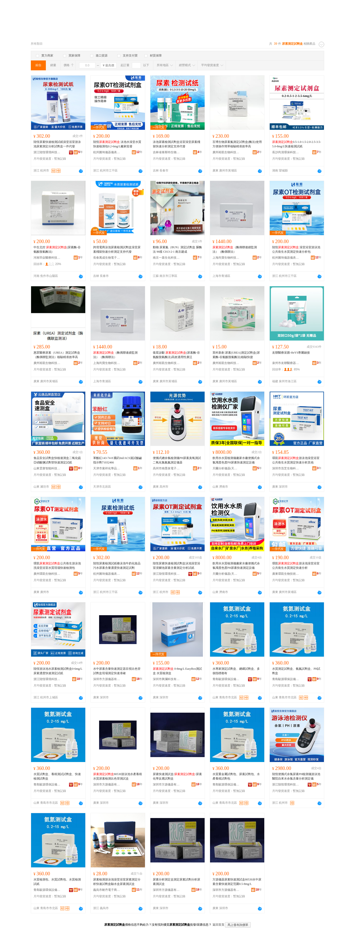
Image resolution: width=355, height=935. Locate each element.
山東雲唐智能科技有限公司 (47, 468)
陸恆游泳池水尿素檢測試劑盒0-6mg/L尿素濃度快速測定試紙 (58, 671)
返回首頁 (218, 924)
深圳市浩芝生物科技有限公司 (285, 468)
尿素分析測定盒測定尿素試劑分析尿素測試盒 (176, 882)
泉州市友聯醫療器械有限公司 (285, 363)
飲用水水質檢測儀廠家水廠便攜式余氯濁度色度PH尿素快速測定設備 (236, 460)
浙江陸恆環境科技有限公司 (47, 152)
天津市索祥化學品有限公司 (106, 468)
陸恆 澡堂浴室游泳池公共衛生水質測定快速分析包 (296, 249)
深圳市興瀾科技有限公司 (166, 679)
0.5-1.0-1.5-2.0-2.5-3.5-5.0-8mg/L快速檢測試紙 (296, 144)
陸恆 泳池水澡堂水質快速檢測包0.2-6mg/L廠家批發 (117, 144)
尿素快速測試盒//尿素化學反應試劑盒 (177, 776)
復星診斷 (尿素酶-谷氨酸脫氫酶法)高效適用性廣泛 (176, 355)
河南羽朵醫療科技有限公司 (47, 257)
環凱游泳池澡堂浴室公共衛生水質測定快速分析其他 (296, 460)
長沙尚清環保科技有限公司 (285, 152)
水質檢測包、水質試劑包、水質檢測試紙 (57, 882)
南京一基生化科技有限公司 (166, 257)
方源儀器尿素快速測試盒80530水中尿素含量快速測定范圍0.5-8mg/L (237, 882)
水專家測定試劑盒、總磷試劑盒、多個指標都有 (236, 671)
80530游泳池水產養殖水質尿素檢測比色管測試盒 (117, 776)
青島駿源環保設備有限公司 (226, 679)
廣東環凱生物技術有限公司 (285, 573)
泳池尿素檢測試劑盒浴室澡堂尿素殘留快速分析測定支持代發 (176, 144)
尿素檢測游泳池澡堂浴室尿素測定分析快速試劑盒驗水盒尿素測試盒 (117, 882)
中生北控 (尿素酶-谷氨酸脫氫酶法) (57, 249)
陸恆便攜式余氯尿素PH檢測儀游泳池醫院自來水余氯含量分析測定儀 (296, 776)
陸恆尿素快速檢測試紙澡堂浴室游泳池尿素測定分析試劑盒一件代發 (57, 144)
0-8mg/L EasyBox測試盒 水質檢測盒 (177, 671)
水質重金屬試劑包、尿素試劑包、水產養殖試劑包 (236, 776)
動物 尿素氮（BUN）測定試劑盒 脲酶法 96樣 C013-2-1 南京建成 (177, 249)
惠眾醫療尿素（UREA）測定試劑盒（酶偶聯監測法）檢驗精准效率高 (57, 355)
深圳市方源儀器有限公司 (106, 679)
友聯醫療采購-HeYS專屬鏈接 (291, 352)
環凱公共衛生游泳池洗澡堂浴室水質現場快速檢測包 (57, 566)
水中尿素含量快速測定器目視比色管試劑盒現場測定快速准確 (117, 671)
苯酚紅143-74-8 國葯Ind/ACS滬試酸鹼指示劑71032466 (117, 460)
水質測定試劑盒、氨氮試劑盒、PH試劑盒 (296, 671)
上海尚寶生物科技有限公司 (226, 257)
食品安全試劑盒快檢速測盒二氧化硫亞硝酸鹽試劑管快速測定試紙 (57, 460)
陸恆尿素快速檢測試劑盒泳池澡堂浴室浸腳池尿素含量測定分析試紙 (176, 566)
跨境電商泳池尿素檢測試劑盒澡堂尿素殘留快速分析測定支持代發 (117, 249)
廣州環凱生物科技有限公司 (47, 573)
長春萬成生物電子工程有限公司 (106, 257)
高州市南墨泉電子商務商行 (166, 468)
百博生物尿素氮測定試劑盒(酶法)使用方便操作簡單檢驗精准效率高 (237, 144)
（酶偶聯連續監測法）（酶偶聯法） (235, 249)
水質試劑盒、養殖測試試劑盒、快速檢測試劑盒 (57, 776)
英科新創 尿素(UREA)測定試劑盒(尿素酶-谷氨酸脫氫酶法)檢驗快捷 (236, 355)
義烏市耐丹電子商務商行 (106, 890)
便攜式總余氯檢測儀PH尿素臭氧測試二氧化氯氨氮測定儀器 (177, 460)
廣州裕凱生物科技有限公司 (226, 152)
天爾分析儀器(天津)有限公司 (226, 468)
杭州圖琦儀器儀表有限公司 (106, 152)
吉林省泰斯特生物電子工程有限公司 (166, 152)
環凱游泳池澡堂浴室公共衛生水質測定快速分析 (296, 566)
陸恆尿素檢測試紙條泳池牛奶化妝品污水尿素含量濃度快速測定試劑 (117, 566)
